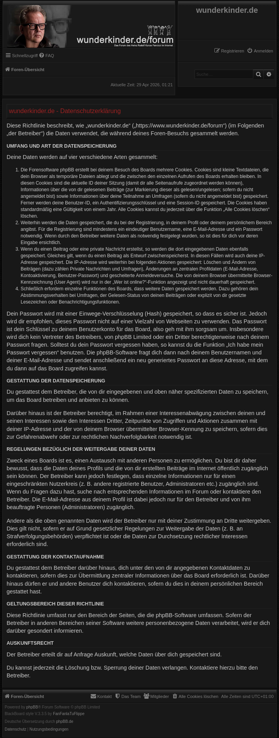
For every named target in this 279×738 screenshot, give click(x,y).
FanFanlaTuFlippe (68, 714)
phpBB (32, 707)
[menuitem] (260, 51)
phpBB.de (64, 722)
